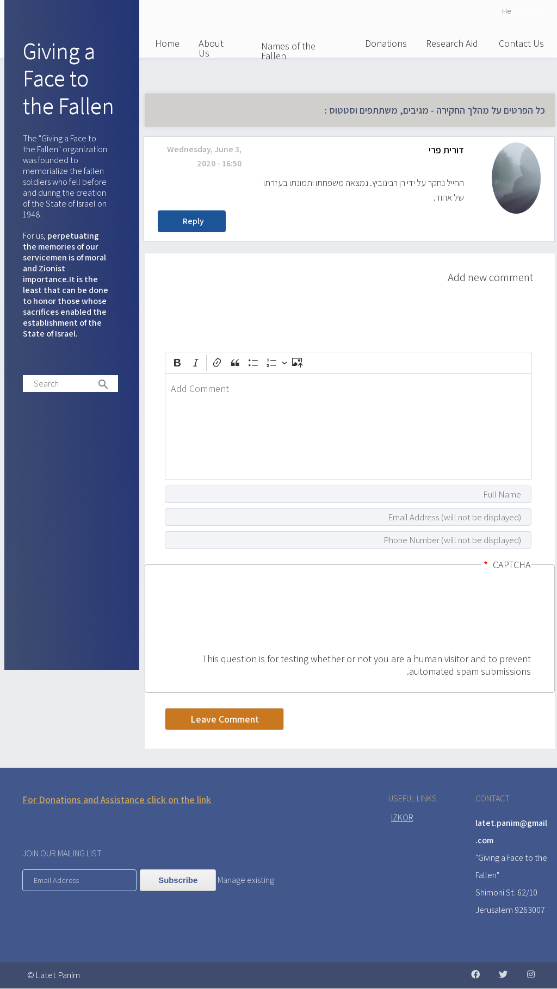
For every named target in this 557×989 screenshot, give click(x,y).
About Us (211, 48)
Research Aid (452, 43)
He (506, 10)
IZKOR (402, 817)
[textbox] (348, 426)
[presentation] (486, 613)
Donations (386, 43)
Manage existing (246, 880)
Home (167, 43)
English (525, 10)
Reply (193, 221)
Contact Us (521, 43)
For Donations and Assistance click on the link (116, 799)
